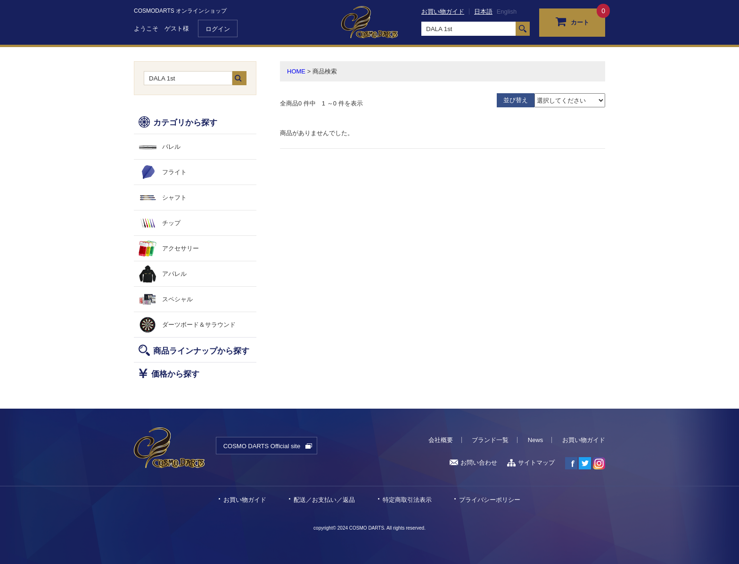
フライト (174, 172)
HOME (296, 71)
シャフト (174, 197)
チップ (171, 222)
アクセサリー (180, 248)
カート (572, 21)
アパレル (174, 273)
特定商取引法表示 (407, 499)
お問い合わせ (473, 462)
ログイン (217, 28)
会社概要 (440, 439)
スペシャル (177, 299)
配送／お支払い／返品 (324, 499)
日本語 (483, 11)
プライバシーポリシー (489, 499)
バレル (171, 146)
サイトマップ (531, 462)
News (535, 439)
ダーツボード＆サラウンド (199, 324)
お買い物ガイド (442, 11)
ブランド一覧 (490, 439)
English (507, 11)
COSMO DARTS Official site (262, 446)
